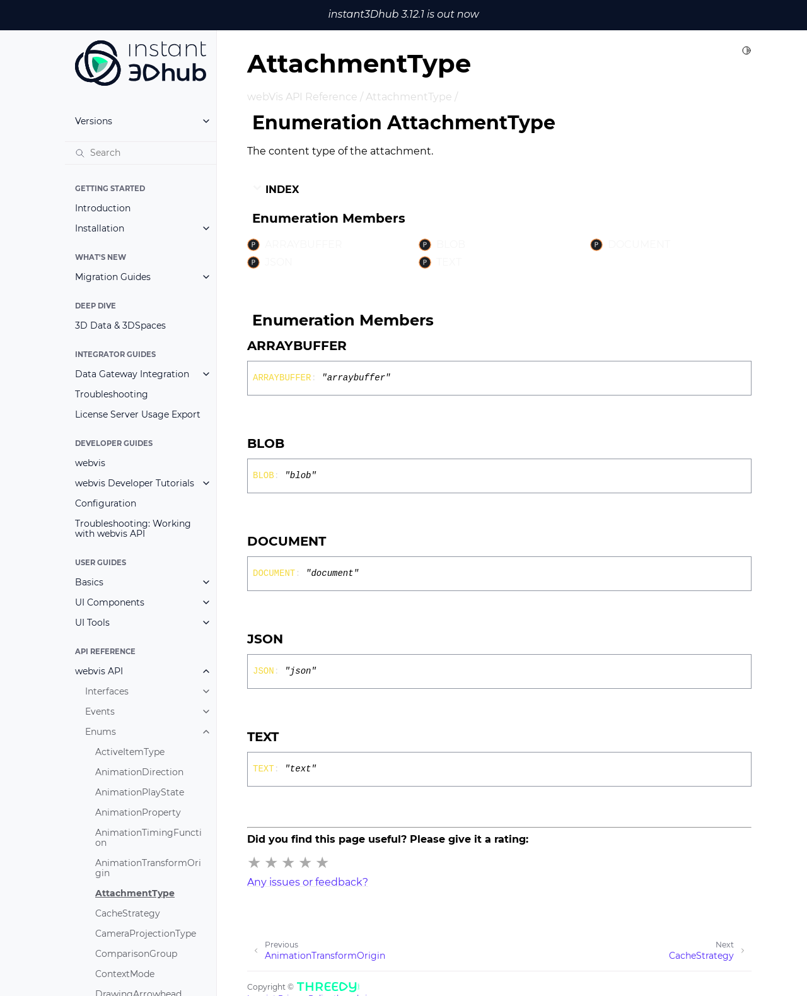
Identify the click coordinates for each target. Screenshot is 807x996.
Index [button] (275, 189)
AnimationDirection (139, 772)
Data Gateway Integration (132, 374)
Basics (89, 582)
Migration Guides (113, 277)
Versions (93, 121)
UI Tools (92, 622)
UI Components (109, 602)
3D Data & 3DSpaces (120, 325)
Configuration (105, 503)
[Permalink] (358, 345)
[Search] (140, 152)
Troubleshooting (111, 394)
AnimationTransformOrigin (148, 868)
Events (100, 711)
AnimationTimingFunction (148, 837)
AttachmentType (135, 893)
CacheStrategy (127, 913)
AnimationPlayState (139, 792)
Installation (99, 228)
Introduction (103, 208)
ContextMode (124, 974)
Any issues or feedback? (307, 882)
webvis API (99, 671)
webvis (90, 463)
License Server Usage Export (137, 414)
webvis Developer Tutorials (134, 483)
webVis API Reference (302, 97)
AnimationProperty (138, 812)
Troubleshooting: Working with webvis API (133, 528)
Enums (100, 731)
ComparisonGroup (136, 953)
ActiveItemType (130, 752)
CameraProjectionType (145, 933)
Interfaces (107, 691)
